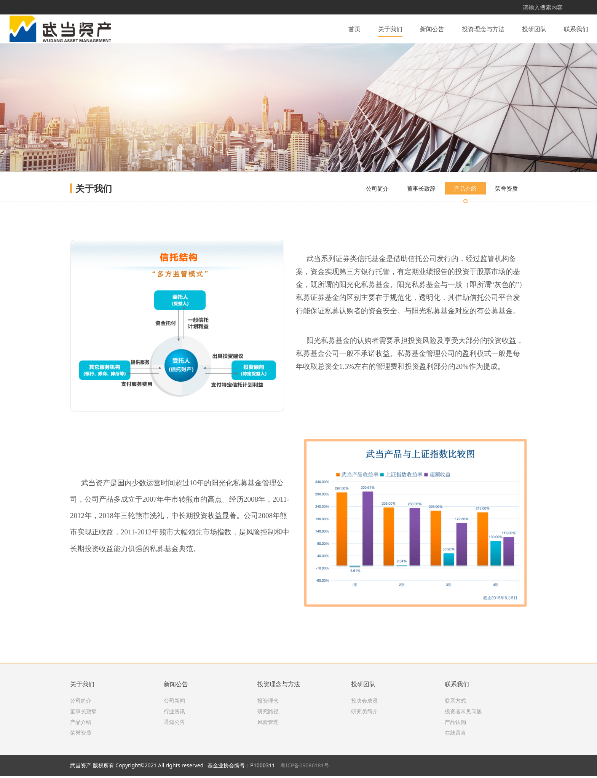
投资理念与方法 (483, 28)
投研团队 (534, 28)
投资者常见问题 (463, 713)
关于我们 (390, 28)
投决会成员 (364, 703)
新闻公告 (432, 28)
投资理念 (268, 703)
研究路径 (268, 713)
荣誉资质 (506, 231)
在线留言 (455, 735)
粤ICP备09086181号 (304, 768)
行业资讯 (174, 713)
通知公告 (174, 724)
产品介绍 (465, 231)
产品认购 (455, 724)
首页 (354, 28)
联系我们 (576, 28)
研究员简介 (364, 713)
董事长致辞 (421, 231)
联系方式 (455, 703)
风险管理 (268, 724)
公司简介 (377, 231)
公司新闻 (174, 703)
